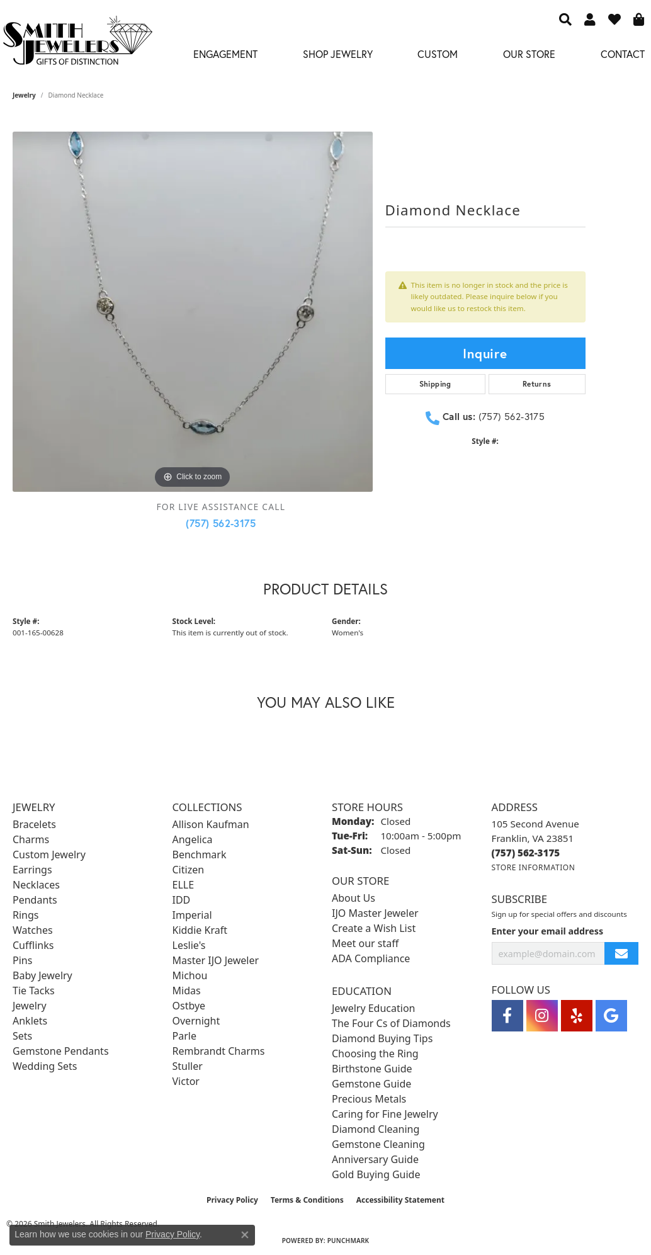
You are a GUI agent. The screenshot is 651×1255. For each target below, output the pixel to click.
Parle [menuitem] (184, 1036)
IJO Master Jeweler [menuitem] (375, 913)
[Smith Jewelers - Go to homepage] (77, 44)
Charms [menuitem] (31, 839)
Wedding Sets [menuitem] (45, 1066)
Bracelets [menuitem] (34, 824)
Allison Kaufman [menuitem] (211, 824)
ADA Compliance (371, 958)
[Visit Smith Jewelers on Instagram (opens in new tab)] (542, 1015)
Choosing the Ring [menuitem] (375, 1053)
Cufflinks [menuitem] (33, 945)
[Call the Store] (526, 852)
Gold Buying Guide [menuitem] (376, 1174)
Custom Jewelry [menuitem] (49, 854)
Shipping (435, 384)
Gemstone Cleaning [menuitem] (378, 1144)
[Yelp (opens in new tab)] (576, 1015)
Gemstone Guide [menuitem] (371, 1084)
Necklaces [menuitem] (36, 885)
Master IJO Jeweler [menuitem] (216, 960)
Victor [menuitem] (186, 1081)
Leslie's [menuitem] (189, 945)
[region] (193, 312)
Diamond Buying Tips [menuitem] (382, 1038)
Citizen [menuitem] (189, 870)
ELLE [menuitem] (184, 885)
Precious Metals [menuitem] (369, 1099)
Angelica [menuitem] (193, 839)
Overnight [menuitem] (196, 1021)
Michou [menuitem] (190, 975)
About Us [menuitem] (353, 898)
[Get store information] (533, 867)
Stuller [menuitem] (188, 1066)
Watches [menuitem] (33, 930)
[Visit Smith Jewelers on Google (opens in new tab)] (611, 1015)
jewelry (24, 95)
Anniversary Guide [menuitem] (375, 1159)
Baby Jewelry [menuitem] (42, 975)
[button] (565, 18)
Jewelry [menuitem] (30, 1006)
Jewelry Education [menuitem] (373, 1008)
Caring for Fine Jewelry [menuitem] (385, 1114)
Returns (537, 384)
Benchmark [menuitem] (200, 854)
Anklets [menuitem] (30, 1021)
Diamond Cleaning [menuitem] (375, 1129)
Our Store (529, 53)
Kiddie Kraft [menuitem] (200, 930)
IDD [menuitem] (182, 900)
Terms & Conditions (307, 1200)
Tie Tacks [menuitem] (34, 990)
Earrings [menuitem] (32, 870)
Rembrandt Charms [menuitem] (219, 1051)
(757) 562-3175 (221, 523)
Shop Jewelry (338, 53)
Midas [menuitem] (187, 990)
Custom (437, 53)
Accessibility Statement (400, 1200)
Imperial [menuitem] (192, 915)
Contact (623, 53)
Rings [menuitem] (25, 915)
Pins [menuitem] (22, 960)
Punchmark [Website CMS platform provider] (348, 1240)
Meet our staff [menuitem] (365, 943)
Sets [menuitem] (22, 1036)
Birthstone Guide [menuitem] (372, 1069)
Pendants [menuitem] (35, 900)
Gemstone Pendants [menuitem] (61, 1051)
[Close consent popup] (245, 1235)
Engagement (225, 53)
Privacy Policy (232, 1200)
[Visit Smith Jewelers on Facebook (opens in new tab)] (507, 1015)
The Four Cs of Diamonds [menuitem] (391, 1023)
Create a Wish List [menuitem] (374, 928)
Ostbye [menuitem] (189, 1006)
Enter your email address (548, 931)
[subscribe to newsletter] (621, 953)
